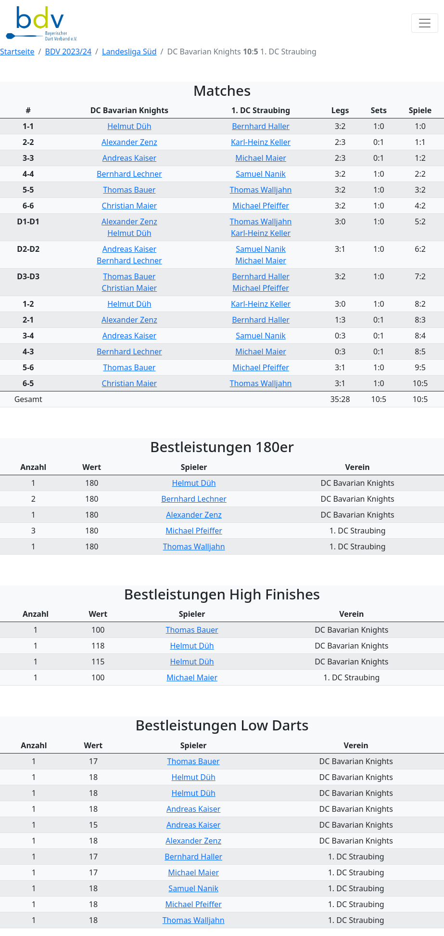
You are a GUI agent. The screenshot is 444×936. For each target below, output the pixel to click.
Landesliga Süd (129, 51)
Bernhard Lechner (129, 174)
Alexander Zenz (129, 142)
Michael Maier (260, 158)
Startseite (17, 51)
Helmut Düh (129, 126)
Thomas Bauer (129, 189)
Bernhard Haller (261, 126)
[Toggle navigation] (424, 23)
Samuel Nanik (261, 174)
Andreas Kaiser (129, 158)
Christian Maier (129, 205)
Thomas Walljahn (261, 189)
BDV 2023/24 (68, 51)
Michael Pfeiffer (260, 205)
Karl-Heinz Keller (261, 142)
